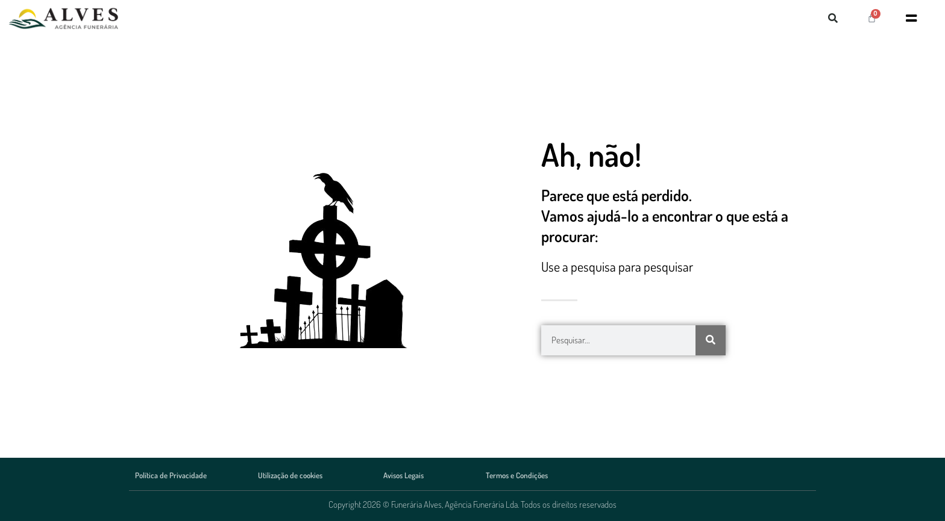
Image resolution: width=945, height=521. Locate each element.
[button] (833, 18)
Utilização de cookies (290, 475)
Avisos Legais (403, 475)
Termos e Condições (517, 475)
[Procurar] (710, 340)
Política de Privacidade (171, 475)
